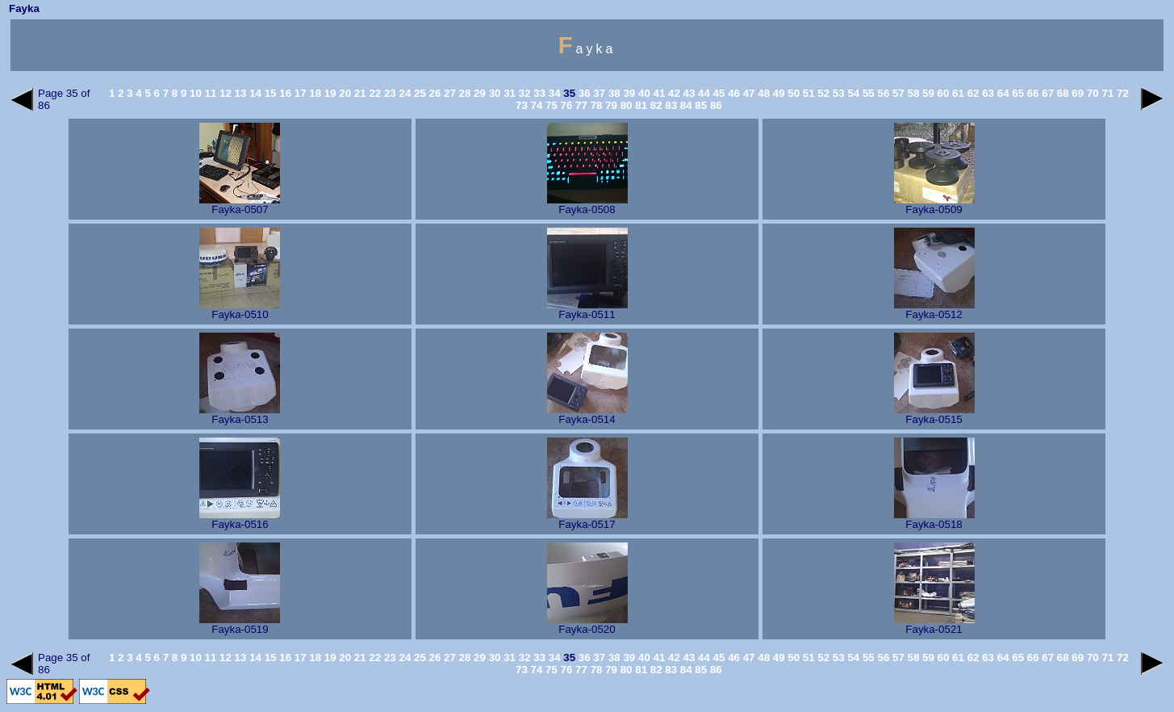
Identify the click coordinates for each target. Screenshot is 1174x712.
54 (852, 93)
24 (404, 93)
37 (598, 93)
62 (972, 93)
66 (1031, 93)
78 (595, 105)
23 (388, 93)
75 (550, 105)
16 (284, 93)
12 (224, 93)
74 (535, 105)
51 (807, 93)
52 (822, 93)
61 (956, 93)
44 (702, 93)
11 (209, 93)
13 (239, 93)
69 (1076, 93)
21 (358, 93)
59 (926, 93)
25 (418, 93)
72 (1121, 93)
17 (299, 93)
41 (658, 93)
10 (194, 93)
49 (777, 93)
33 (538, 93)
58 (912, 93)
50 (792, 93)
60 (942, 93)
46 (732, 93)
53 (837, 93)
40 (642, 93)
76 (565, 105)
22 (374, 93)
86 (714, 105)
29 (478, 93)
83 (670, 105)
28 (463, 93)
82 (654, 105)
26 (433, 93)
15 (269, 93)
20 (344, 93)
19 (328, 93)
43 (688, 93)
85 (700, 105)
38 (612, 93)
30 (493, 93)
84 (684, 105)
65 (1017, 93)
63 (986, 93)
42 (672, 93)
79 (609, 105)
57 (897, 93)
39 (628, 93)
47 (747, 93)
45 (717, 93)
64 (1001, 93)
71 (1106, 93)
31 (508, 93)
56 (882, 93)
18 (314, 93)
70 (1091, 93)
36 (583, 93)
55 (867, 93)
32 (523, 93)
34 (553, 93)
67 (1047, 93)
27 (448, 93)
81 (640, 105)
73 (522, 105)
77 (579, 105)
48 (763, 93)
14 (253, 93)
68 (1061, 93)
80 (625, 105)
